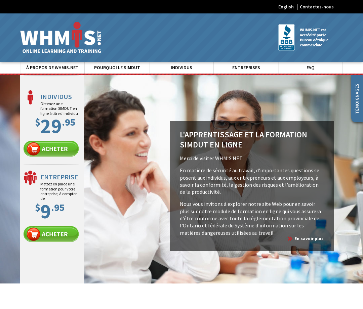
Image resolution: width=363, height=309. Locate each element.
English (286, 7)
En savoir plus (309, 238)
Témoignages (357, 99)
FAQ (311, 67)
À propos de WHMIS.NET (52, 67)
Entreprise (51, 234)
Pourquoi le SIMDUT (117, 67)
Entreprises (246, 67)
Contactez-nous (317, 7)
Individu (51, 149)
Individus (181, 67)
